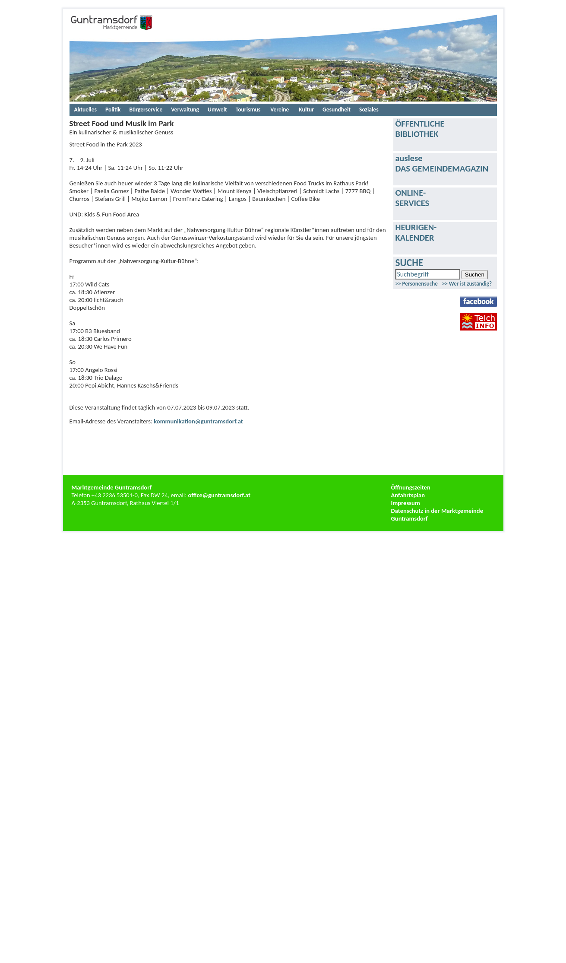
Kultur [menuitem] (306, 109)
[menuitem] (279, 109)
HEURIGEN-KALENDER (416, 232)
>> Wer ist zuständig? (467, 283)
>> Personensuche (416, 283)
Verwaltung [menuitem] (185, 109)
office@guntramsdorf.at (219, 495)
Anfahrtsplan (408, 495)
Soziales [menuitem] (369, 109)
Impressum (405, 503)
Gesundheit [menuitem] (337, 109)
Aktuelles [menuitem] (85, 109)
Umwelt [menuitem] (217, 109)
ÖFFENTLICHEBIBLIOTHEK (420, 128)
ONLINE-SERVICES (412, 198)
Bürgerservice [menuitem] (145, 109)
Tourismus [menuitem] (248, 109)
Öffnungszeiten (410, 487)
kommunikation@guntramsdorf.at (198, 421)
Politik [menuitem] (112, 109)
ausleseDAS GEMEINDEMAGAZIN (442, 163)
